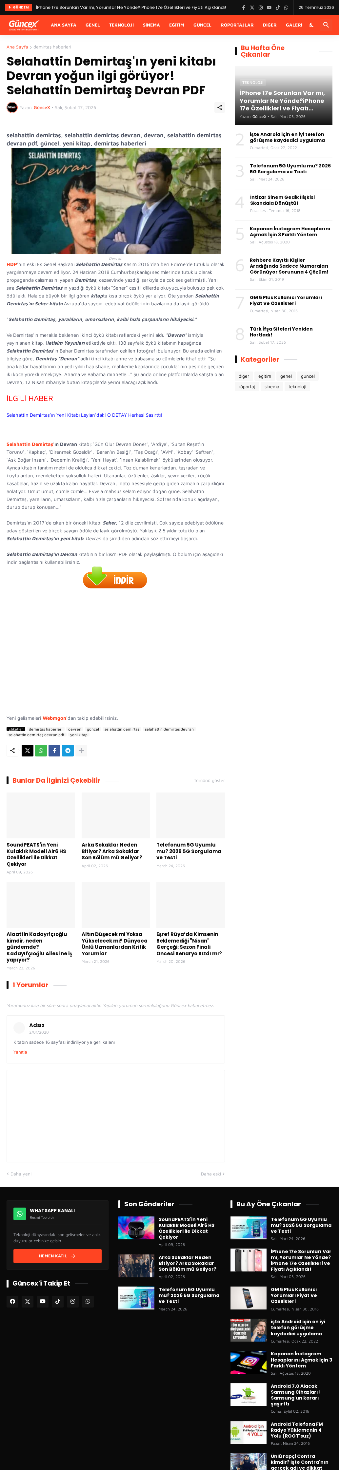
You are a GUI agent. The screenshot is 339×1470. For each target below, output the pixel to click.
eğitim (264, 376)
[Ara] (326, 25)
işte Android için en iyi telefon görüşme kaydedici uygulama (287, 137)
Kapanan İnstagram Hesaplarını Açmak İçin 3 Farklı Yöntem (290, 232)
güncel (93, 729)
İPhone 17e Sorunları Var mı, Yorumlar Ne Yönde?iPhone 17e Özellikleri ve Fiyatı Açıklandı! (301, 1260)
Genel (93, 25)
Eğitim (176, 25)
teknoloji (297, 386)
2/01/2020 (39, 1032)
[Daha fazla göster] (81, 750)
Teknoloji (121, 25)
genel (286, 376)
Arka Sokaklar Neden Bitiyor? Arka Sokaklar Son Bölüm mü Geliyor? (112, 851)
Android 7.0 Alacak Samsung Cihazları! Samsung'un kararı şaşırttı (295, 1395)
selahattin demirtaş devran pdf (37, 734)
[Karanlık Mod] (311, 24)
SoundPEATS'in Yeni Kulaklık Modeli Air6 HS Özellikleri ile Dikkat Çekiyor (36, 854)
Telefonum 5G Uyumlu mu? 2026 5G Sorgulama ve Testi (188, 851)
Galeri (294, 25)
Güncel (202, 25)
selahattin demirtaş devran (169, 729)
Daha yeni (20, 1173)
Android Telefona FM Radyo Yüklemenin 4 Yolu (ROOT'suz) (297, 1430)
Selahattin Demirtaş (30, 444)
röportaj (247, 386)
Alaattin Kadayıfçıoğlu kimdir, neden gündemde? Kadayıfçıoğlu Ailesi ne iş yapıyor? (39, 947)
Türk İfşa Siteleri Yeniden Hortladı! (281, 332)
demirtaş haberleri (52, 47)
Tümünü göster (209, 780)
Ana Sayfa (63, 25)
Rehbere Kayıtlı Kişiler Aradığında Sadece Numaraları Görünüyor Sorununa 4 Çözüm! (289, 266)
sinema (272, 386)
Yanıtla (20, 1052)
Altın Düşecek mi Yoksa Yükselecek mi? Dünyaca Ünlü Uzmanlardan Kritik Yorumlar (115, 944)
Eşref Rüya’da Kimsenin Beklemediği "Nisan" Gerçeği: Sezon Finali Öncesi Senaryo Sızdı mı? (189, 944)
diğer (244, 376)
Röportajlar (237, 25)
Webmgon (54, 718)
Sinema (151, 25)
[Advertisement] (116, 652)
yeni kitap (79, 734)
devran (74, 729)
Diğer (270, 25)
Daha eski (211, 1173)
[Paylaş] (219, 107)
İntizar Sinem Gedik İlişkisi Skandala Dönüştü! (282, 200)
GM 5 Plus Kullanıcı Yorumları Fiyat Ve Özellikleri (286, 300)
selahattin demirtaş (122, 729)
